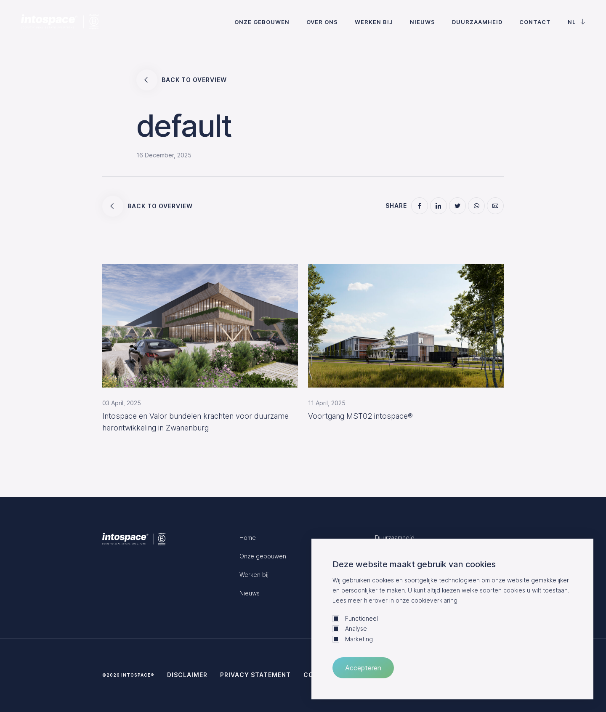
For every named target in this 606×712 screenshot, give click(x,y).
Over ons (322, 22)
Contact (535, 22)
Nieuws (422, 22)
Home (247, 537)
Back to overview (181, 79)
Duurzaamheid (477, 22)
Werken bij (374, 22)
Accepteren (363, 668)
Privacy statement (255, 674)
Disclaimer (187, 674)
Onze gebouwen (262, 22)
